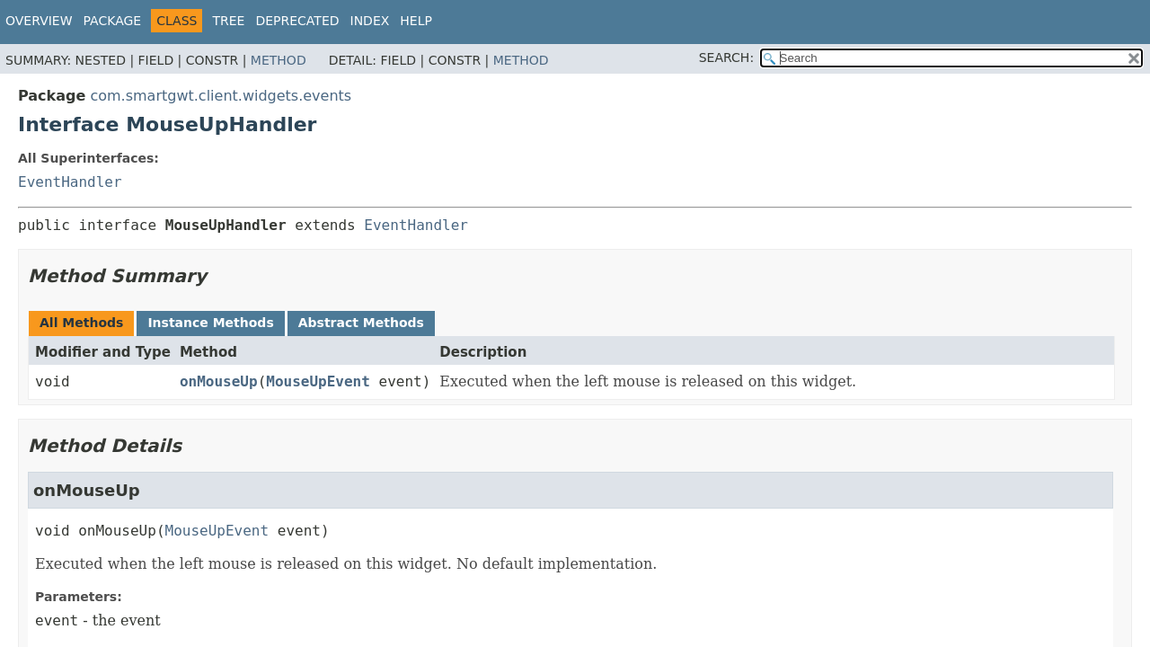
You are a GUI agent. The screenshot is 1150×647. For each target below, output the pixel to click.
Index (370, 20)
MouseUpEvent (318, 381)
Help (416, 20)
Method (278, 60)
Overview (39, 20)
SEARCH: (726, 57)
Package (113, 20)
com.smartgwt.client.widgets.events (220, 95)
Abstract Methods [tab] (361, 322)
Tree (228, 20)
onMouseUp (219, 381)
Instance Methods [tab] (210, 322)
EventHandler (70, 182)
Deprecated (297, 20)
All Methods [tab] (81, 322)
